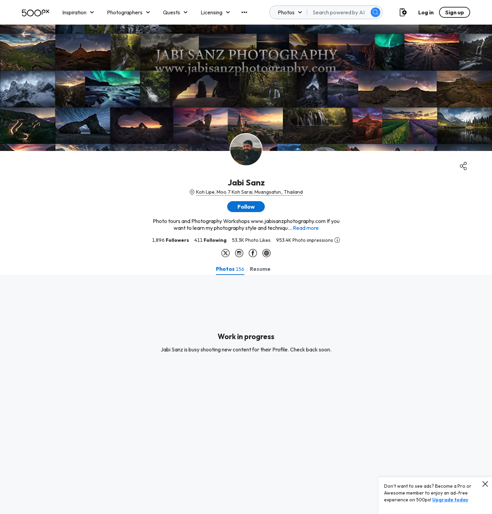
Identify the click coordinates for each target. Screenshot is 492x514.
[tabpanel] (246, 394)
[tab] (230, 269)
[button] (246, 206)
